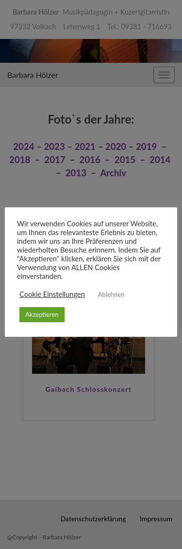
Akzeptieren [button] (42, 314)
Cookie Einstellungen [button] (52, 295)
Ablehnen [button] (111, 294)
